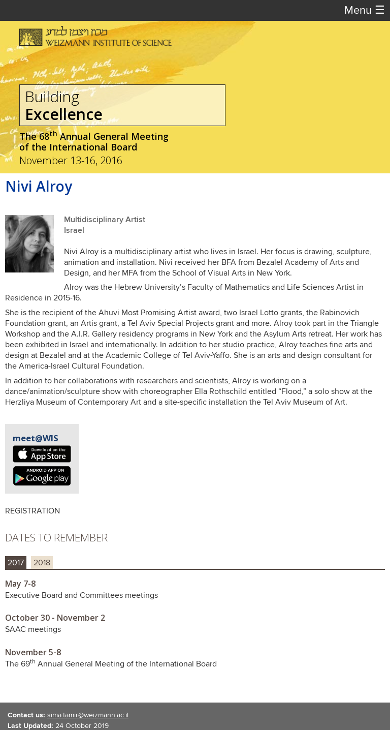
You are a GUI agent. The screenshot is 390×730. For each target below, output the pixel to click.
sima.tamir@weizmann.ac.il (87, 715)
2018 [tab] (42, 563)
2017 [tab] (16, 563)
